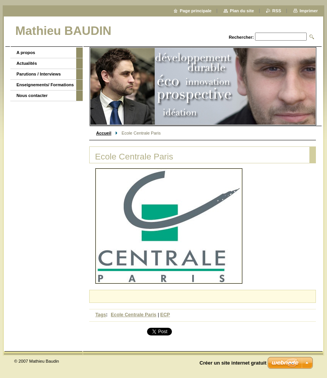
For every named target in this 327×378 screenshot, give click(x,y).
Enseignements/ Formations (45, 84)
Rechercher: (241, 37)
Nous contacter (31, 95)
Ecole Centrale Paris (133, 314)
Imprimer (308, 10)
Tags (100, 314)
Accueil (103, 133)
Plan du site (242, 10)
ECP (165, 314)
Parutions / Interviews (38, 74)
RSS (276, 10)
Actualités (26, 63)
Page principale (196, 10)
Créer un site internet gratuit (233, 363)
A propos (25, 52)
